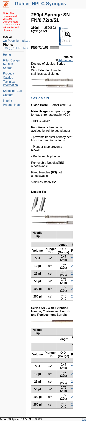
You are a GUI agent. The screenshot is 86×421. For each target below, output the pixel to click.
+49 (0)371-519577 (13, 48)
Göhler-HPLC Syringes (40, 3)
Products (9, 73)
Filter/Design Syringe (11, 62)
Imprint (7, 100)
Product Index (12, 104)
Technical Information (10, 83)
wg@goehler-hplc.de (13, 40)
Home (7, 54)
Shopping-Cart (12, 90)
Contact (8, 94)
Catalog (8, 77)
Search (7, 67)
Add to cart (65, 60)
